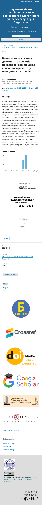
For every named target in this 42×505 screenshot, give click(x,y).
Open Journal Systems (11, 430)
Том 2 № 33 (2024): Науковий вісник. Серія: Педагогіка (20, 47)
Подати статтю (10, 275)
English (5, 288)
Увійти (36, 2)
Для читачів (7, 446)
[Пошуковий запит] (21, 36)
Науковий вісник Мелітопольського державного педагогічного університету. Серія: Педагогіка (21, 15)
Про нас (14, 27)
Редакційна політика (15, 31)
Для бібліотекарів (9, 450)
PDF (6, 239)
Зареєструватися (26, 2)
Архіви (11, 45)
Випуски (31, 31)
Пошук (21, 39)
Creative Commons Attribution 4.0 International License (20, 479)
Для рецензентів (8, 443)
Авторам (25, 27)
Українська (7, 291)
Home (4, 45)
